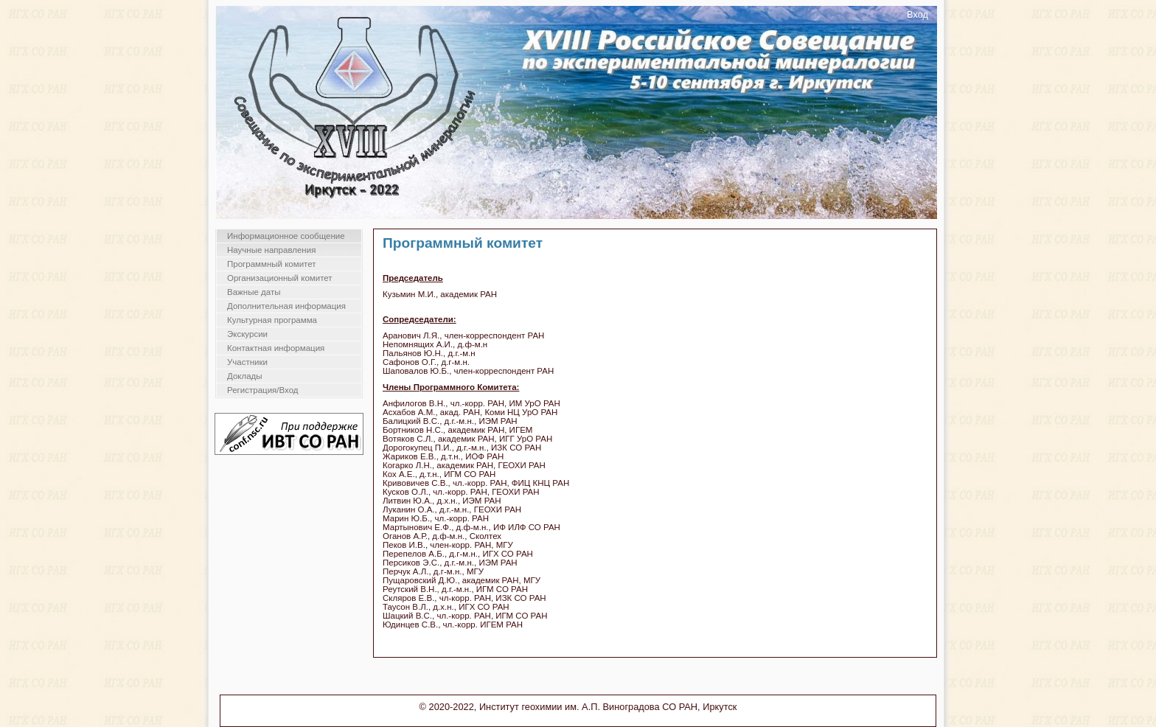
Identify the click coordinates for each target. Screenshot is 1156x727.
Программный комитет (271, 264)
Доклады (244, 376)
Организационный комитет (279, 278)
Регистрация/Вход (263, 390)
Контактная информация (275, 348)
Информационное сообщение (286, 236)
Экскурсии (247, 334)
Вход (917, 14)
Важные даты (253, 292)
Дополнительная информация (286, 306)
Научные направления (271, 250)
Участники (247, 362)
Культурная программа (272, 320)
